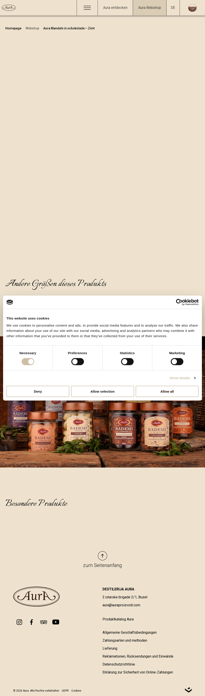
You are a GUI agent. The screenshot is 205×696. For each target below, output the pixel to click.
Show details (180, 378)
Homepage (13, 28)
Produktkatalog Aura (118, 619)
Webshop (33, 28)
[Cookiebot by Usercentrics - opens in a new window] (179, 302)
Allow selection (102, 391)
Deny (38, 391)
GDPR (65, 690)
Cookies (76, 690)
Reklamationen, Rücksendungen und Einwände (137, 656)
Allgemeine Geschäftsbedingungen (129, 632)
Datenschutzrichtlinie (118, 664)
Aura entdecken (115, 8)
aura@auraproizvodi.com (121, 605)
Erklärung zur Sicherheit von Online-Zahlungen (137, 672)
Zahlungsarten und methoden (124, 640)
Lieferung (109, 648)
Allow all (167, 391)
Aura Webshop (149, 8)
